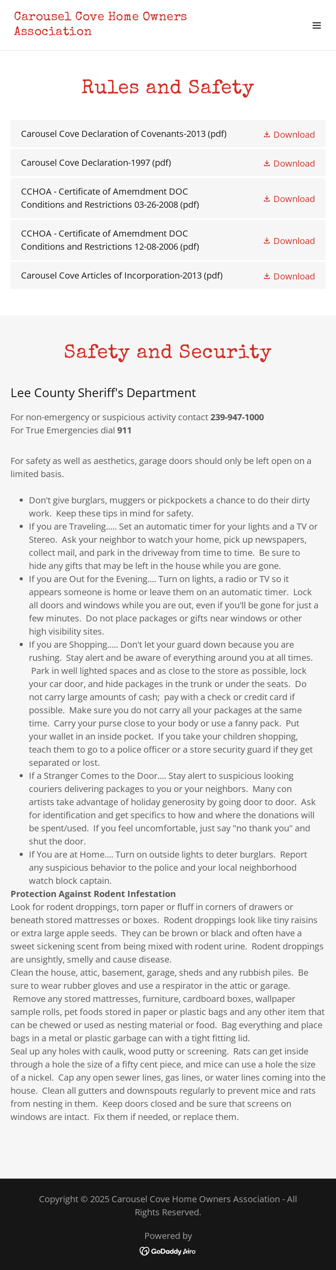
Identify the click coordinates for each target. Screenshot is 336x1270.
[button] (317, 25)
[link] (121, 32)
